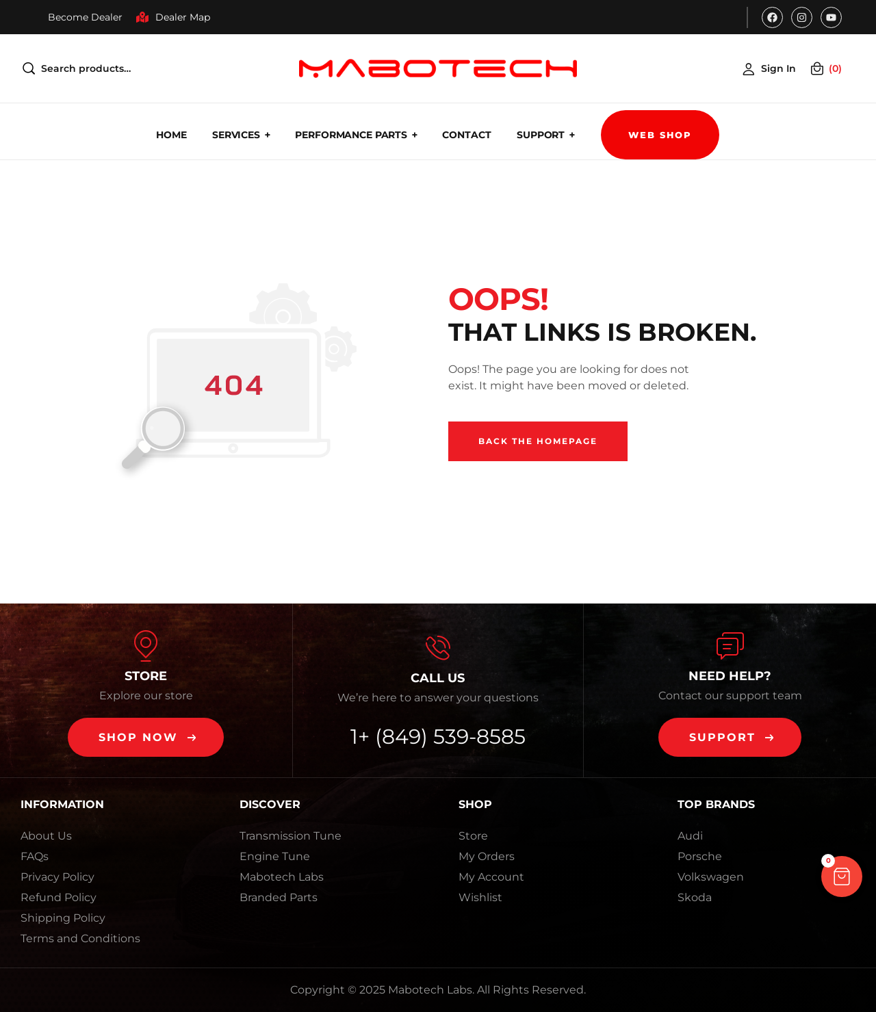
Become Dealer (85, 17)
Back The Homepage (537, 441)
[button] (146, 737)
